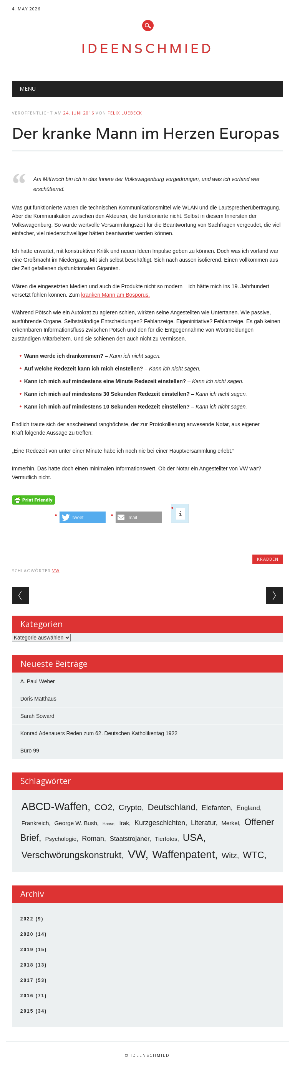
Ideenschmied (147, 48)
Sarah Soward (37, 716)
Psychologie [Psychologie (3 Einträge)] (60, 838)
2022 (27, 919)
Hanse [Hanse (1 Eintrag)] (108, 823)
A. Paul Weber (37, 681)
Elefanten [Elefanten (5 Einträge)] (216, 808)
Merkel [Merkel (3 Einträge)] (230, 823)
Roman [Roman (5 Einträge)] (93, 838)
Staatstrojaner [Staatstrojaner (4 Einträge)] (129, 838)
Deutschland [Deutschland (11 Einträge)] (171, 807)
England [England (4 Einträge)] (248, 808)
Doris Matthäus (38, 699)
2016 (27, 995)
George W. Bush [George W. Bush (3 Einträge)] (76, 823)
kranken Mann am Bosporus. (115, 295)
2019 (27, 949)
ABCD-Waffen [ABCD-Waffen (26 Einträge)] (55, 806)
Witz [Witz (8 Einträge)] (229, 855)
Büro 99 (29, 750)
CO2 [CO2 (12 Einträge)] (103, 807)
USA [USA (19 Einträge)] (193, 837)
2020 (27, 934)
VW (56, 570)
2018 (27, 965)
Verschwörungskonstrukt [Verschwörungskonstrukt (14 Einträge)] (71, 855)
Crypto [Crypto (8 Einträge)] (130, 807)
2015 (27, 1011)
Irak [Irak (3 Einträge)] (124, 823)
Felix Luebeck (125, 113)
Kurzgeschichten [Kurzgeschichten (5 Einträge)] (159, 823)
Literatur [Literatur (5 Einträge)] (203, 823)
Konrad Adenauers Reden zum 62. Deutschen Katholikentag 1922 (98, 733)
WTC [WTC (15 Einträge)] (253, 855)
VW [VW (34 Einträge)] (137, 854)
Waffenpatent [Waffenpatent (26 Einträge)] (183, 854)
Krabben (267, 559)
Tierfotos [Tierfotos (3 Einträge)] (166, 838)
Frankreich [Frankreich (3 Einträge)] (35, 823)
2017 (27, 980)
